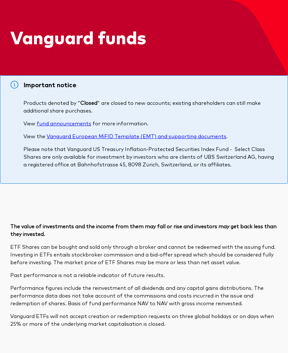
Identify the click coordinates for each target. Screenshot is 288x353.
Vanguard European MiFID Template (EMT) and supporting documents (136, 135)
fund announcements (64, 123)
